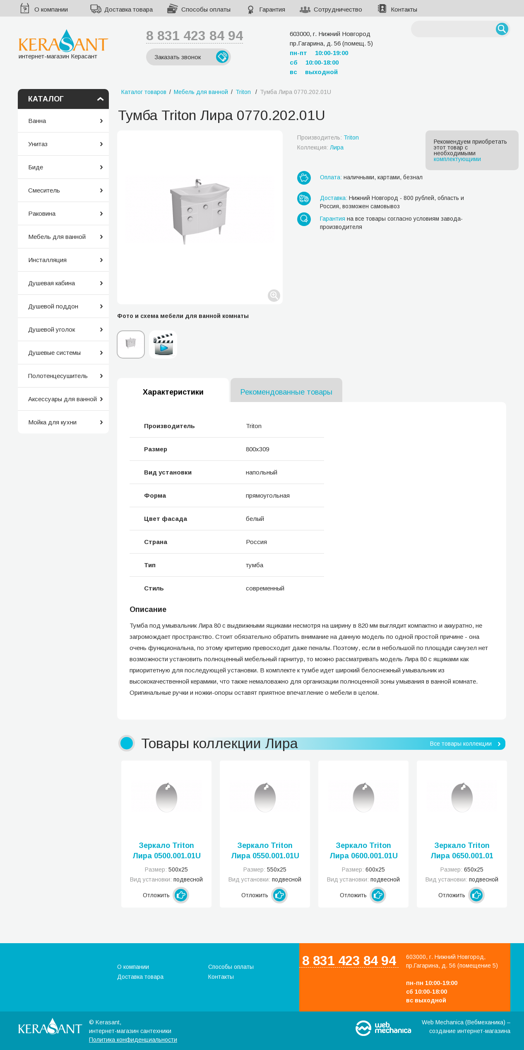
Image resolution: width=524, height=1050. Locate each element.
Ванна (37, 120)
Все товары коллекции (461, 743)
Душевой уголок (51, 329)
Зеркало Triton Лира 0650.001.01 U (461, 851)
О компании (51, 9)
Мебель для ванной (57, 236)
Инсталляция (47, 259)
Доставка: (333, 198)
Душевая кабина (51, 283)
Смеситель (44, 190)
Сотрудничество (338, 9)
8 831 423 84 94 (194, 35)
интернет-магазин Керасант (63, 44)
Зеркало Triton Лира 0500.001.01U (166, 850)
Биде (35, 167)
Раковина (41, 213)
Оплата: (331, 177)
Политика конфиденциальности (133, 1039)
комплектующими (457, 159)
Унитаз (38, 143)
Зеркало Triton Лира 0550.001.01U (265, 850)
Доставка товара (128, 9)
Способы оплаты (206, 9)
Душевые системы (54, 352)
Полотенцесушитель (58, 375)
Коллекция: (320, 147)
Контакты (404, 9)
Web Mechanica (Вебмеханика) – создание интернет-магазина (466, 1026)
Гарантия (272, 9)
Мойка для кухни (52, 422)
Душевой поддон (53, 306)
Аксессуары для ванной (62, 398)
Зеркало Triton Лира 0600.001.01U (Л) (363, 851)
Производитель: (328, 137)
